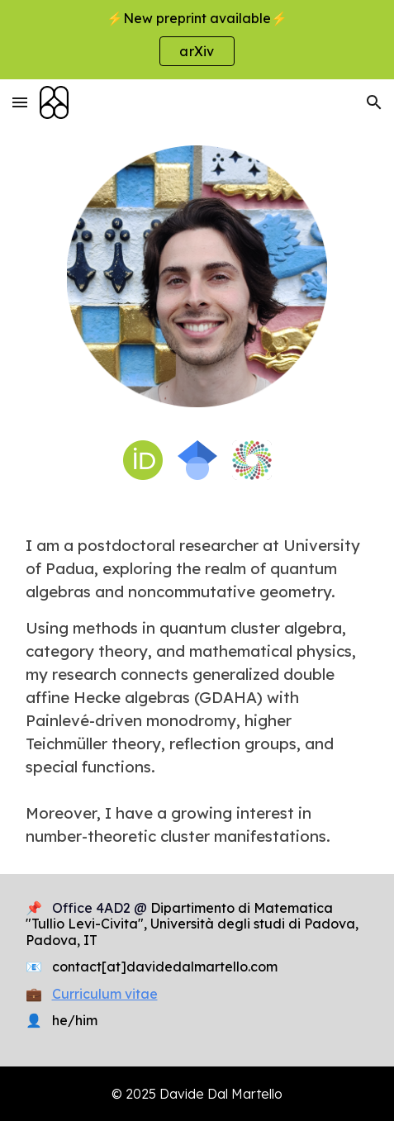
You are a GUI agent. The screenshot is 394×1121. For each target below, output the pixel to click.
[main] (197, 690)
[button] (20, 102)
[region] (197, 39)
